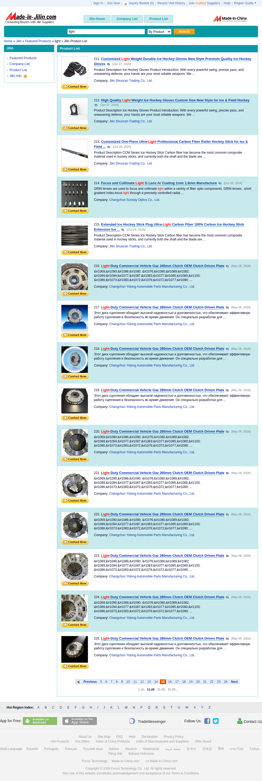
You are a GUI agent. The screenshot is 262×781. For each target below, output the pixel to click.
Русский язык (93, 749)
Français (71, 749)
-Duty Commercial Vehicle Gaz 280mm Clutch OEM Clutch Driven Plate (162, 307)
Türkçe (254, 749)
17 (177, 682)
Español (32, 749)
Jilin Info (18, 76)
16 (170, 682)
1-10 (141, 689)
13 (149, 682)
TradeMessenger (147, 721)
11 (135, 682)
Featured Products (23, 58)
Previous (90, 682)
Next (234, 682)
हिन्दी (221, 749)
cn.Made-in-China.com (162, 761)
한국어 (191, 749)
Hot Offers (82, 741)
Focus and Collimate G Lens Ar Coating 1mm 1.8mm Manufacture (159, 183)
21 (204, 682)
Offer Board (203, 741)
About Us (84, 737)
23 (218, 682)
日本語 (207, 749)
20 (198, 682)
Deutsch (131, 749)
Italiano (114, 749)
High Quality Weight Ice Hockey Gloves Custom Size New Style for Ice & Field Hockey (175, 100)
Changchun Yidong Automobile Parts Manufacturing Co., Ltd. (152, 286)
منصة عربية (172, 749)
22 (212, 682)
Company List (20, 64)
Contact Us (249, 721)
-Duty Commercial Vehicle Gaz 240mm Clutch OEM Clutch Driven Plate (162, 266)
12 (142, 682)
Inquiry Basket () (139, 3)
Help (227, 3)
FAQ (119, 737)
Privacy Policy (174, 737)
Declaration (150, 737)
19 (191, 682)
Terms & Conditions (185, 773)
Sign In (98, 3)
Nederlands (151, 749)
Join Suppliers (204, 3)
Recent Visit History (171, 3)
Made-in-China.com (125, 761)
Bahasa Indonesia (141, 754)
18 (184, 682)
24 (225, 682)
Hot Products (60, 741)
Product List (18, 70)
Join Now (113, 3)
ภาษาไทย (236, 749)
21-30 (161, 689)
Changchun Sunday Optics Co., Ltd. (134, 200)
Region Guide (245, 3)
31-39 (171, 689)
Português (51, 749)
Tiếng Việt (115, 754)
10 (128, 682)
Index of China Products (113, 741)
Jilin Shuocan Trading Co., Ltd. (130, 81)
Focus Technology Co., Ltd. (130, 768)
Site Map (104, 737)
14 (156, 682)
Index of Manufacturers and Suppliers (162, 741)
